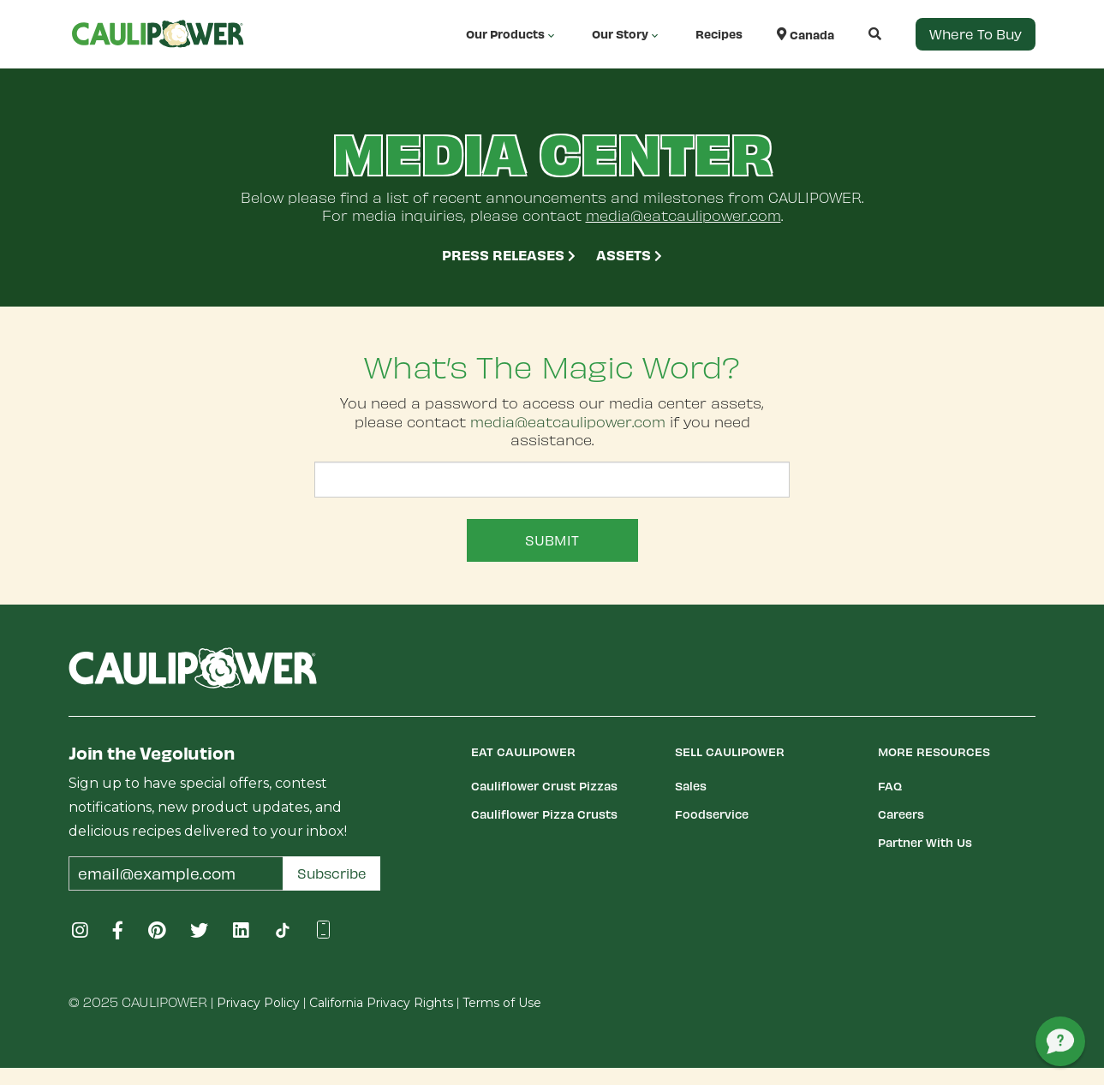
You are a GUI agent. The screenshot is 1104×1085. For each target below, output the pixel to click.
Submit (552, 540)
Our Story (626, 34)
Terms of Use (501, 1002)
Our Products (512, 34)
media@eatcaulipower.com (683, 215)
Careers (901, 814)
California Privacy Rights (381, 1002)
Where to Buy (975, 34)
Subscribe (332, 873)
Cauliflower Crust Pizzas (544, 785)
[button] (857, 33)
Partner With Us (925, 842)
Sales (691, 785)
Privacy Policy (258, 1002)
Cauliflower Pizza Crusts (544, 814)
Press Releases (509, 254)
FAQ (890, 785)
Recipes (719, 34)
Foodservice (712, 814)
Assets (629, 254)
